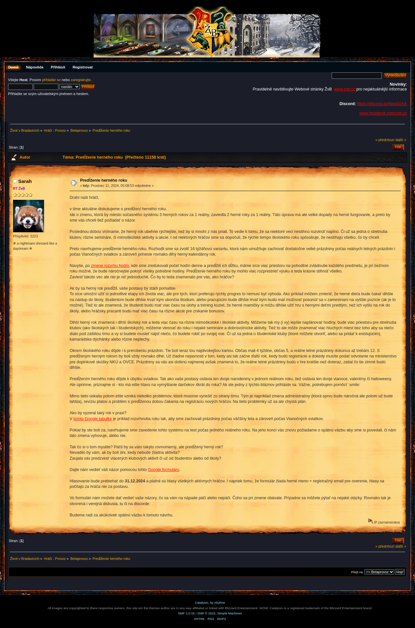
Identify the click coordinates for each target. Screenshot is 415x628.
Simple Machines (229, 613)
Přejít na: (357, 572)
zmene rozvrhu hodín (110, 265)
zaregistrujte (80, 80)
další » (401, 140)
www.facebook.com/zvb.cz (383, 113)
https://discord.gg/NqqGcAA (382, 104)
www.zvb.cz (344, 89)
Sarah (25, 181)
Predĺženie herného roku (103, 180)
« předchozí (385, 140)
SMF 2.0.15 (186, 613)
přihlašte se (51, 80)
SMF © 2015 (206, 613)
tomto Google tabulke (93, 419)
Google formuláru (163, 469)
